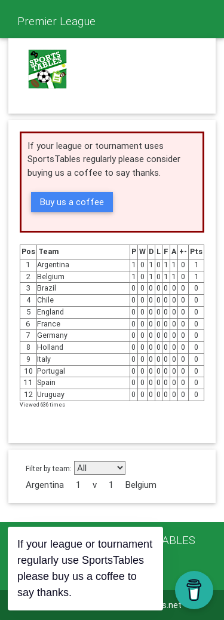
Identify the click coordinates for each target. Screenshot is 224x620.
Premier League (56, 21)
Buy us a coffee (72, 201)
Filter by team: (49, 468)
